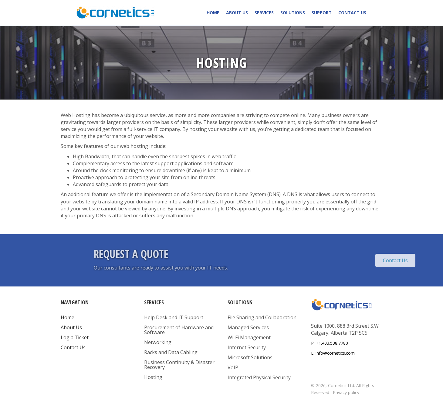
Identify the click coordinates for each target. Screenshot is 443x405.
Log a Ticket (75, 337)
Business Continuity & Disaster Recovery (179, 364)
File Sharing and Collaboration (262, 317)
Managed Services (248, 327)
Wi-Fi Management (249, 337)
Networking (157, 342)
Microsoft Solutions (250, 357)
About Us (237, 12)
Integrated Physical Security (259, 377)
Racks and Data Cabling (171, 352)
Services (264, 12)
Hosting (153, 377)
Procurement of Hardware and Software (179, 330)
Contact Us (352, 12)
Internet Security (247, 347)
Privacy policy (346, 392)
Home (213, 12)
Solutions (292, 12)
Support (322, 12)
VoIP (233, 367)
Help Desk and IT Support (173, 317)
